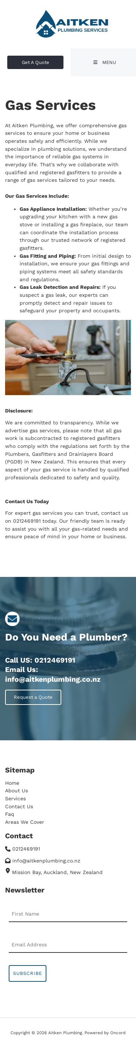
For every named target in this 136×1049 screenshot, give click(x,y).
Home (12, 783)
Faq (9, 814)
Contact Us (19, 806)
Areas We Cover (24, 822)
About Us (16, 790)
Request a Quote (24, 693)
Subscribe (27, 973)
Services (15, 798)
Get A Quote (21, 59)
